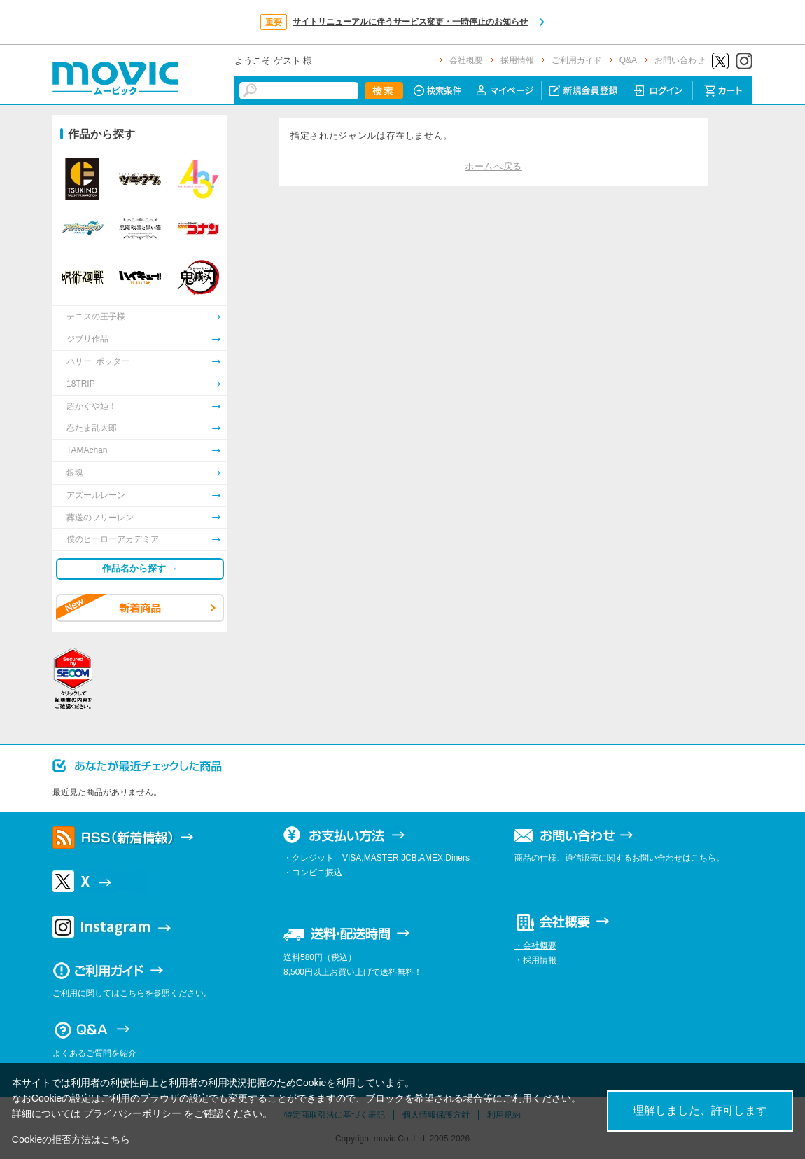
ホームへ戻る (493, 166)
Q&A (628, 60)
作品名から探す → (140, 568)
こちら (115, 1139)
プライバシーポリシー (132, 1113)
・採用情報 (535, 960)
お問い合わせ (679, 60)
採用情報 (517, 60)
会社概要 (466, 60)
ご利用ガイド (577, 60)
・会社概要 (535, 945)
